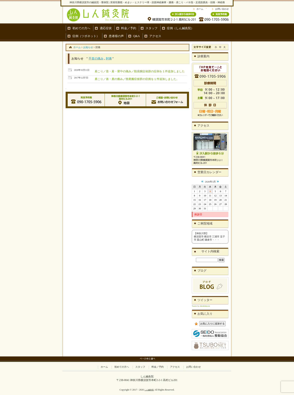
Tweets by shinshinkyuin (201, 306)
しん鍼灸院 (149, 390)
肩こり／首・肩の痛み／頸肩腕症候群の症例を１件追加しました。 (137, 78)
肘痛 (109, 58)
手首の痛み (96, 58)
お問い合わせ (222, 9)
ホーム (199, 9)
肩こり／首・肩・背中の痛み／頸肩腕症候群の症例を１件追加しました (140, 71)
